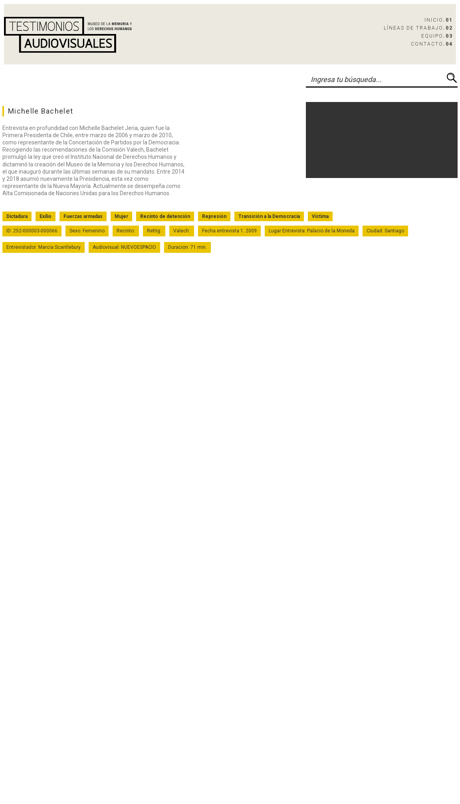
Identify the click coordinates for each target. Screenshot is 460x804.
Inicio (438, 20)
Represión (214, 216)
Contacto (432, 44)
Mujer (121, 216)
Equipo (437, 36)
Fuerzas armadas (83, 216)
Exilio (46, 216)
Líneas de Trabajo (418, 28)
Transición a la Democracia (269, 216)
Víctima (320, 216)
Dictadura (17, 216)
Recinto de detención (165, 216)
